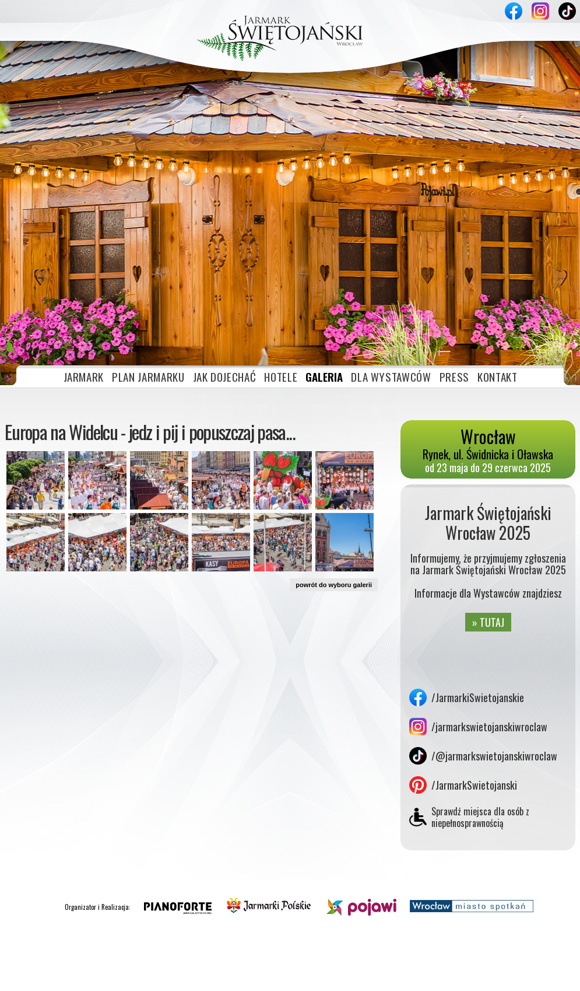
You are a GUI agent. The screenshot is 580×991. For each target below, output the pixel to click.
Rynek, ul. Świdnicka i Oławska (488, 335)
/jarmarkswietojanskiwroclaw (489, 615)
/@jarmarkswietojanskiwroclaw (494, 644)
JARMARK (84, 265)
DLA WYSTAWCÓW (391, 265)
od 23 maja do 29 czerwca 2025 (488, 356)
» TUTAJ (488, 510)
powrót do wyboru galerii (334, 473)
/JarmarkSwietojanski (474, 673)
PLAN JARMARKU (148, 265)
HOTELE (280, 265)
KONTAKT (497, 265)
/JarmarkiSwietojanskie (477, 586)
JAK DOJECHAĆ (224, 265)
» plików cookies (130, 977)
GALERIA (324, 265)
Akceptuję (510, 977)
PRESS (454, 265)
